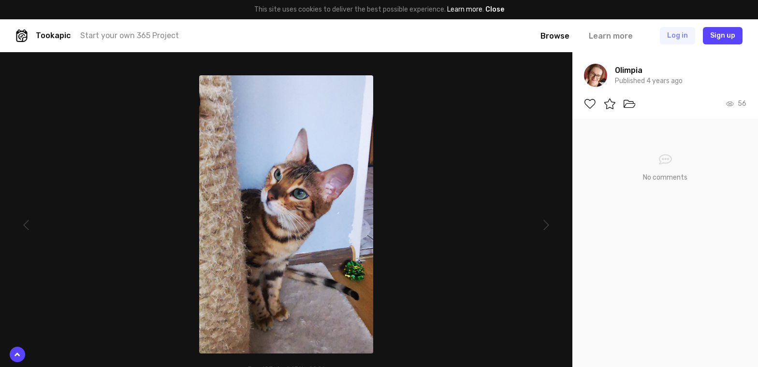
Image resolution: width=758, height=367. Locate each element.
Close (494, 9)
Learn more (464, 9)
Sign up (722, 35)
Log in (677, 35)
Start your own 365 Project (129, 35)
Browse (554, 36)
